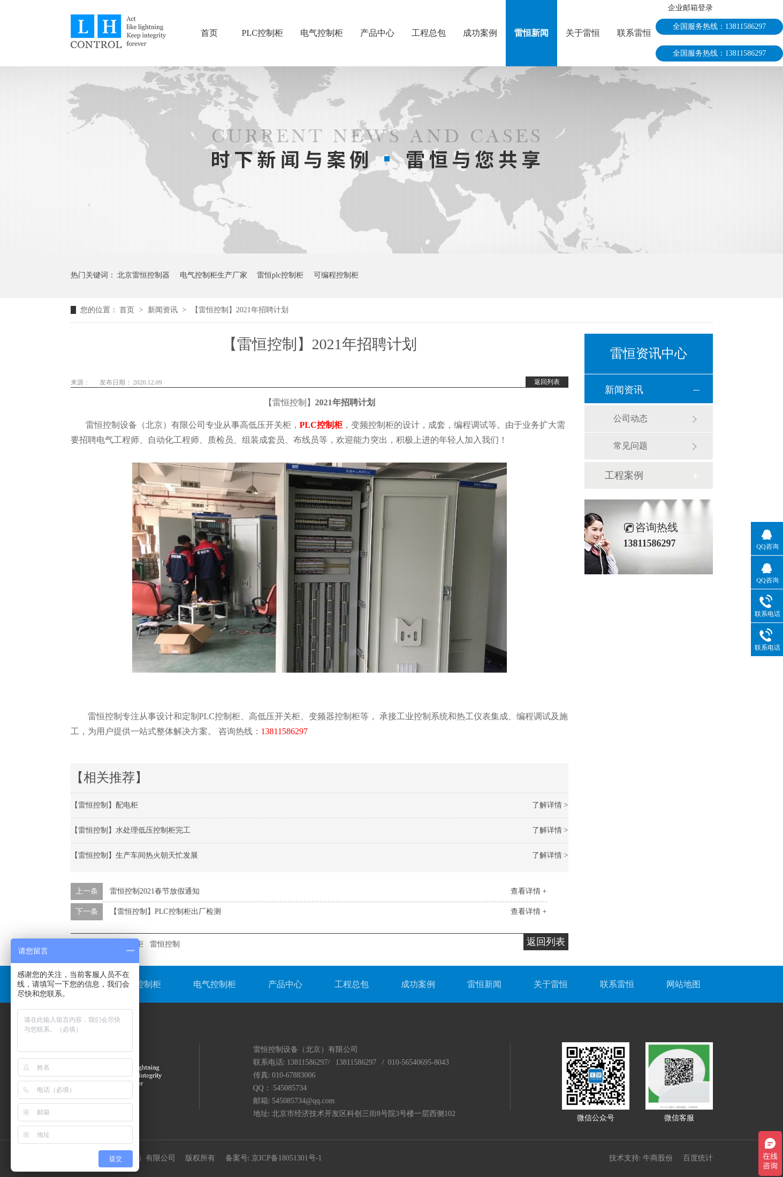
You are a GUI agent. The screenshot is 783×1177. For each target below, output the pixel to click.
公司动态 (630, 418)
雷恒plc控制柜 (280, 275)
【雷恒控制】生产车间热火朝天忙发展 (134, 855)
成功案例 (480, 32)
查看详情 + (528, 891)
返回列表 (547, 382)
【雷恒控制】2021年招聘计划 (239, 310)
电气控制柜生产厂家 (213, 275)
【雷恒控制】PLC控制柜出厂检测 (165, 911)
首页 (209, 32)
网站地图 (683, 984)
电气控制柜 (321, 32)
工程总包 (429, 32)
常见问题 (630, 445)
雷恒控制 (165, 944)
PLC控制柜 (262, 32)
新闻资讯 (164, 310)
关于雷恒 (583, 32)
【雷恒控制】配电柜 (104, 805)
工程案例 (624, 475)
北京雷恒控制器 (143, 275)
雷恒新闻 (531, 32)
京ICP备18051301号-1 (287, 1158)
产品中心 (377, 32)
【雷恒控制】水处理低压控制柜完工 (131, 830)
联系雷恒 (634, 32)
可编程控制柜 (336, 275)
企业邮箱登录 (690, 8)
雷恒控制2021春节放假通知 (155, 891)
